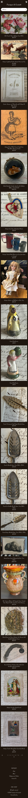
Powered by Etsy (14, 795)
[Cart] (26, 2)
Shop (14, 771)
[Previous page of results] (2, 755)
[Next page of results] (14, 757)
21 (22, 755)
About (14, 773)
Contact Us (14, 778)
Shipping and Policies (14, 776)
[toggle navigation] (2, 2)
